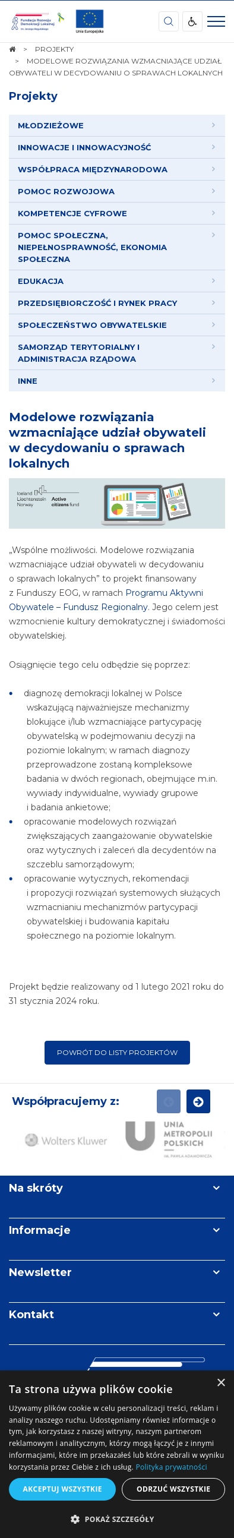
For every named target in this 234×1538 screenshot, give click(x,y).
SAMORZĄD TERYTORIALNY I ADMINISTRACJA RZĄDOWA (79, 353)
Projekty (33, 96)
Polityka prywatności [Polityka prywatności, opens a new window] (171, 1467)
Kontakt (31, 1314)
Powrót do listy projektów (117, 1052)
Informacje (40, 1230)
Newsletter (40, 1272)
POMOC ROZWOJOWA (66, 191)
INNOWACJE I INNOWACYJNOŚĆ (84, 147)
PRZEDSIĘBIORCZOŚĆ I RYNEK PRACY (97, 303)
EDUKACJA (41, 281)
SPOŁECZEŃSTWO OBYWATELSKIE (92, 325)
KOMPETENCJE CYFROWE (72, 213)
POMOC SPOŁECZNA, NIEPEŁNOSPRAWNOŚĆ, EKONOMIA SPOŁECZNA (92, 247)
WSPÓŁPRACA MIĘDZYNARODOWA (92, 169)
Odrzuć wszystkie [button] (173, 1489)
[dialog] (117, 1454)
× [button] (220, 1383)
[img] (90, 21)
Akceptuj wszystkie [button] (62, 1489)
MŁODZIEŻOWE (51, 125)
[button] (117, 1518)
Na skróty (36, 1188)
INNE (27, 381)
